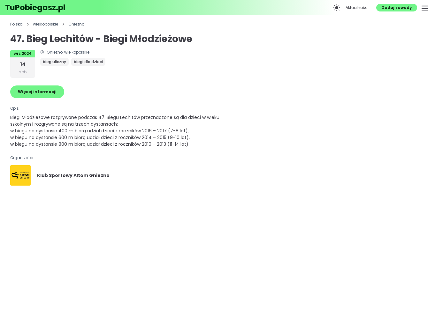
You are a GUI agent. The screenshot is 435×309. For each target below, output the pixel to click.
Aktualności (357, 7)
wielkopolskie (45, 24)
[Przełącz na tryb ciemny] (337, 8)
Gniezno (76, 24)
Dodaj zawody (396, 7)
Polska (16, 24)
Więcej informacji (37, 91)
